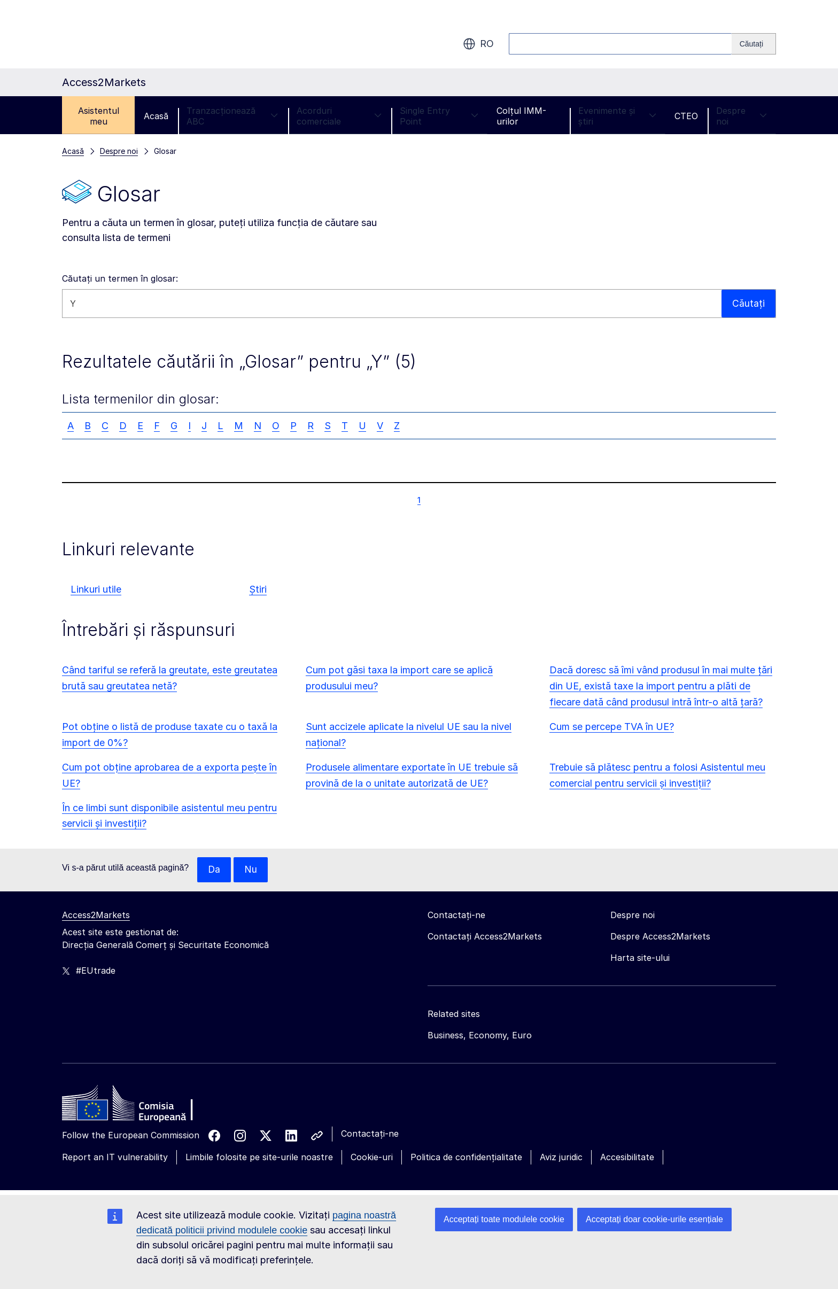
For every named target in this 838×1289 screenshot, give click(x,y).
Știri (258, 589)
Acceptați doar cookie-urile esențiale (654, 1219)
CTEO (686, 116)
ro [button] (478, 43)
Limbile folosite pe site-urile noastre (259, 1157)
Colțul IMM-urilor (521, 116)
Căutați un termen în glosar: (120, 278)
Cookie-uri (372, 1157)
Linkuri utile (96, 589)
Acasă (156, 116)
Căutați (748, 303)
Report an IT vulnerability (115, 1157)
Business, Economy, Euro (480, 1035)
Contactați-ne (370, 1134)
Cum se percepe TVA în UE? (611, 726)
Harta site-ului (640, 958)
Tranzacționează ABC (232, 116)
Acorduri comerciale (339, 116)
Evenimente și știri (617, 116)
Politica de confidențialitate (466, 1157)
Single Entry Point (439, 116)
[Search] (754, 44)
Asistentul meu (98, 116)
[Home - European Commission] (139, 1106)
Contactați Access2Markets (485, 936)
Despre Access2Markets (660, 936)
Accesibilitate (627, 1157)
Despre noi (741, 116)
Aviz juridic (561, 1157)
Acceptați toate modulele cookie (504, 1219)
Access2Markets (96, 915)
